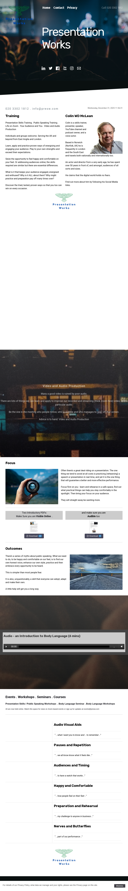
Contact (58, 8)
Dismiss (119, 886)
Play (6, 647)
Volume (121, 646)
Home (46, 8)
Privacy (72, 8)
